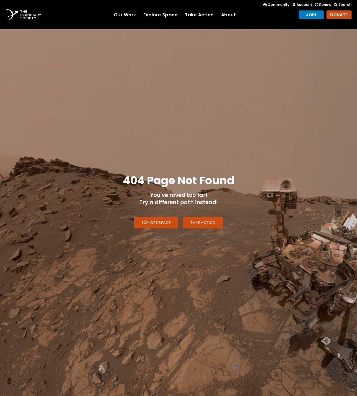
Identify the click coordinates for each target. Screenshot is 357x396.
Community (276, 4)
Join (311, 15)
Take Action (199, 15)
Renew (322, 4)
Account (301, 4)
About (228, 15)
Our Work (125, 15)
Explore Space (160, 15)
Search (342, 4)
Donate (339, 15)
